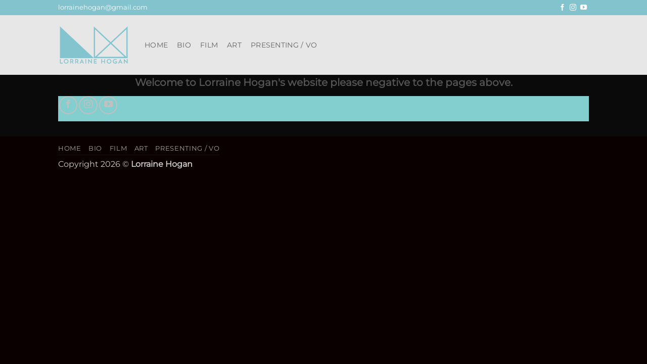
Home (156, 45)
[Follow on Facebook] (562, 8)
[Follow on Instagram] (573, 8)
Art (234, 45)
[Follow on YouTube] (583, 8)
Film (209, 45)
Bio (184, 45)
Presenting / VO (284, 45)
